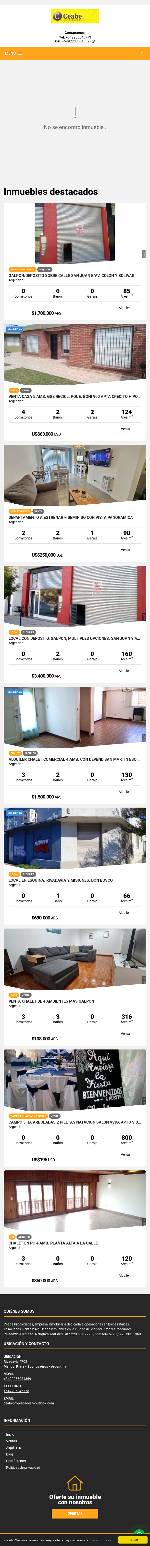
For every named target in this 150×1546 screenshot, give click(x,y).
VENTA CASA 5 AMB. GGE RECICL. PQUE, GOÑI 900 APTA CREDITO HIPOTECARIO (75, 397)
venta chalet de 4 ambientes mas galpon (51, 1001)
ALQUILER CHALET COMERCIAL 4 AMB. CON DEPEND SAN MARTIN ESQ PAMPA (75, 759)
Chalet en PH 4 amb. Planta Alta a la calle (53, 1243)
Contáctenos (16, 1461)
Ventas (11, 1441)
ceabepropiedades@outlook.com (29, 1403)
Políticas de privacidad (23, 1467)
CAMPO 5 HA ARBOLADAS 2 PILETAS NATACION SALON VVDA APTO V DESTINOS (75, 1122)
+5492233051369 (75, 41)
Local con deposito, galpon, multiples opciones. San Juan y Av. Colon (75, 639)
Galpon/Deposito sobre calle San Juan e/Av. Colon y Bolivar (71, 276)
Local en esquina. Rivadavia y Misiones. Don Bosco (61, 880)
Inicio (10, 1434)
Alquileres (13, 1448)
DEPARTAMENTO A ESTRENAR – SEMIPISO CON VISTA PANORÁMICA (71, 518)
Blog (9, 1454)
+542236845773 (78, 37)
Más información (101, 1540)
